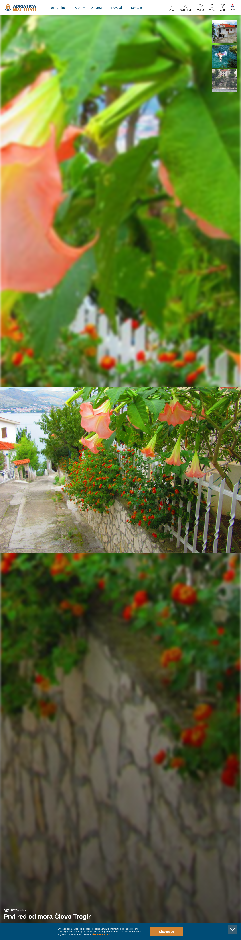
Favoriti (200, 10)
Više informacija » (100, 934)
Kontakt (136, 8)
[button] (224, 31)
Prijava (212, 10)
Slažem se (166, 931)
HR (232, 9)
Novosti (116, 8)
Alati (78, 8)
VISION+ (223, 10)
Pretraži (171, 10)
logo (20, 7)
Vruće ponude (186, 10)
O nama (96, 8)
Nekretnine (58, 8)
